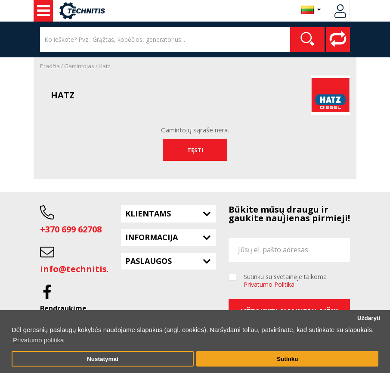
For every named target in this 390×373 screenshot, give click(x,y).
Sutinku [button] (287, 359)
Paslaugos (148, 261)
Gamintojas (79, 66)
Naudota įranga (43, 11)
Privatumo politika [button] (38, 340)
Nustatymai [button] (102, 359)
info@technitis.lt (78, 269)
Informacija (151, 237)
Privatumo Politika (269, 284)
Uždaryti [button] (368, 318)
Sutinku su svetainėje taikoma (285, 280)
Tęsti (195, 150)
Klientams (148, 213)
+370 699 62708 (71, 229)
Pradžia (50, 66)
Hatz (105, 66)
